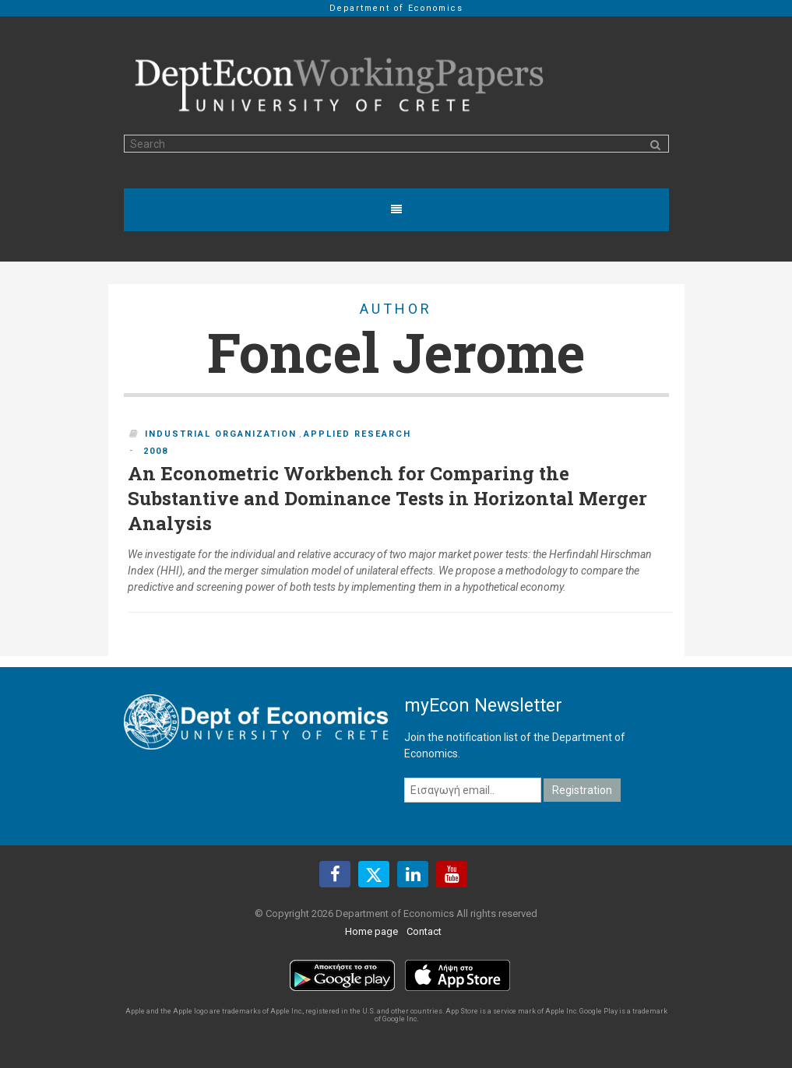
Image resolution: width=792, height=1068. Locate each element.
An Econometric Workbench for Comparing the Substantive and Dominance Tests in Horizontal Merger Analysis (387, 498)
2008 (155, 451)
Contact (424, 931)
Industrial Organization (221, 434)
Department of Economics (396, 8)
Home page (371, 931)
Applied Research (357, 434)
